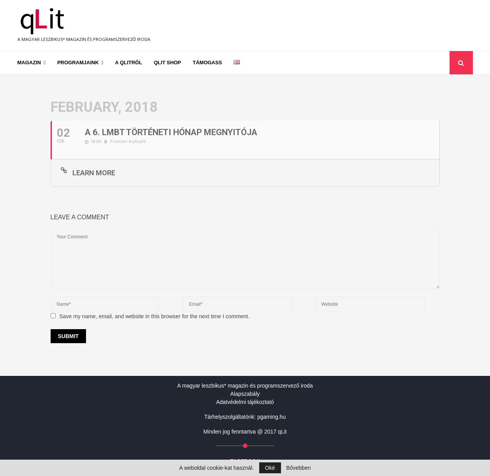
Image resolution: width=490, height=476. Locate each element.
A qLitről (128, 62)
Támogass (207, 62)
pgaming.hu (271, 417)
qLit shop (167, 62)
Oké (270, 468)
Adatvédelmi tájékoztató (245, 402)
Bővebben (298, 468)
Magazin (29, 62)
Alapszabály (245, 394)
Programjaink (78, 62)
